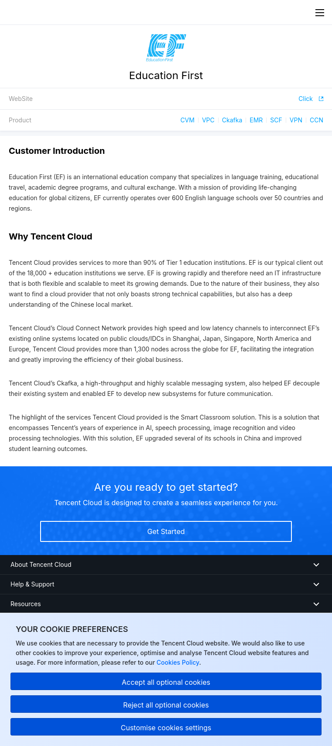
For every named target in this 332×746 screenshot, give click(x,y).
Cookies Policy (177, 662)
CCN (316, 120)
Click (310, 98)
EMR (256, 120)
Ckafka (232, 120)
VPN (296, 120)
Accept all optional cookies (166, 682)
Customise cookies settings (166, 727)
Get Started (166, 531)
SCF (276, 120)
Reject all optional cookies (166, 705)
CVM (187, 120)
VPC (208, 120)
